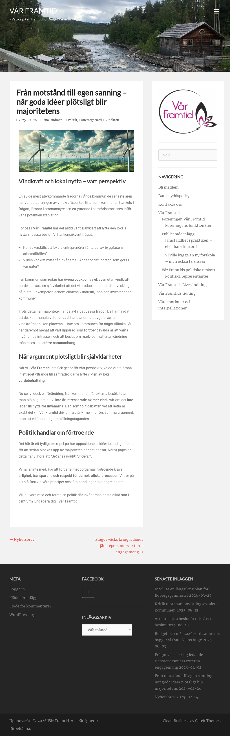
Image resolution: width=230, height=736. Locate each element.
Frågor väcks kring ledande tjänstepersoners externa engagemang (179, 660)
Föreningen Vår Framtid (183, 219)
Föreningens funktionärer (188, 225)
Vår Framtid (33, 11)
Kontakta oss (170, 204)
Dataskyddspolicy (174, 195)
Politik (72, 120)
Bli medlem (168, 187)
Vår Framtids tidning (177, 293)
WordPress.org (22, 614)
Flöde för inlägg (23, 597)
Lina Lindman (52, 120)
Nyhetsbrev (165, 697)
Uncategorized (91, 120)
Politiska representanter (186, 276)
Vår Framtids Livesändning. (183, 284)
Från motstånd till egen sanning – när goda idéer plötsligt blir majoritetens (185, 682)
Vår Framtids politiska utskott (188, 270)
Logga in (17, 589)
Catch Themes (208, 720)
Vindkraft (112, 120)
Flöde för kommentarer (30, 606)
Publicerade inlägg (178, 234)
